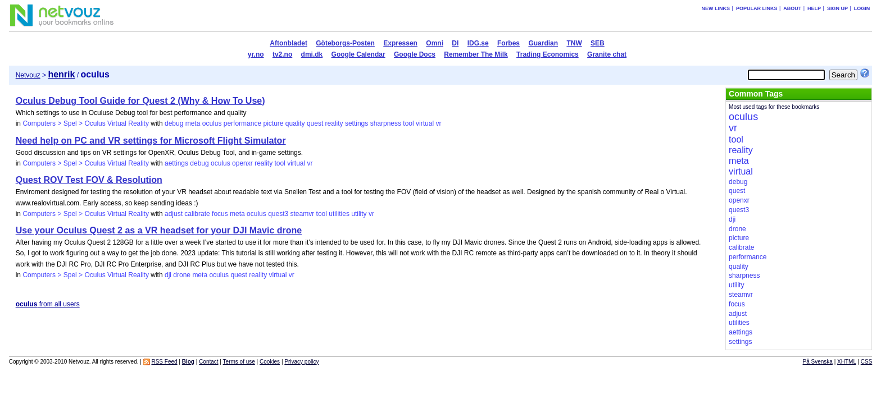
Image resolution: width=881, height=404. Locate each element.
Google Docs (414, 54)
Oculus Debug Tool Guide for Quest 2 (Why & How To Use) (140, 100)
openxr (242, 163)
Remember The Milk (475, 54)
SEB (598, 43)
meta (193, 123)
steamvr (302, 214)
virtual (425, 123)
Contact (208, 362)
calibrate (197, 214)
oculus (212, 123)
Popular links (757, 8)
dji (168, 275)
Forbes (508, 43)
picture (273, 123)
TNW (574, 43)
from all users (48, 304)
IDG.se (478, 43)
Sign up (837, 8)
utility (358, 214)
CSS (867, 362)
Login (862, 8)
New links (716, 8)
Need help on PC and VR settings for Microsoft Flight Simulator (151, 140)
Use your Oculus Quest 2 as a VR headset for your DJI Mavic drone (159, 230)
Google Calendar (358, 54)
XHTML (846, 362)
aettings (176, 163)
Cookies (270, 362)
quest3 (278, 214)
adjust (174, 214)
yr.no (256, 54)
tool (408, 123)
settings (356, 123)
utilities (339, 214)
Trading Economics (547, 54)
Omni (434, 43)
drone (181, 275)
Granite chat (606, 54)
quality (295, 123)
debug (174, 123)
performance (242, 123)
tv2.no (282, 54)
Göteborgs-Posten (345, 43)
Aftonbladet (288, 43)
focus (220, 214)
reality (334, 123)
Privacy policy (301, 362)
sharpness (385, 123)
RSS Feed (164, 362)
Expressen (400, 43)
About (792, 8)
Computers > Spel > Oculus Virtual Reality (85, 123)
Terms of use (239, 362)
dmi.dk (312, 54)
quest (315, 123)
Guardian (543, 43)
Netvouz (28, 75)
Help (814, 8)
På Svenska (818, 362)
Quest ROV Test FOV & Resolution (89, 180)
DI (455, 43)
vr (438, 123)
